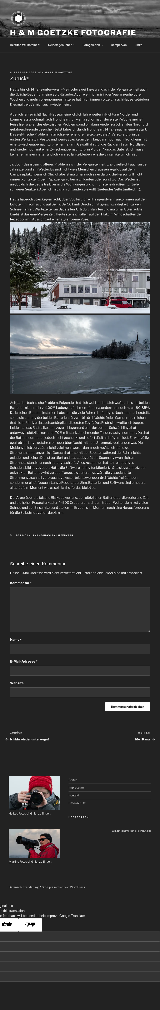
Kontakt (74, 795)
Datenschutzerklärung (24, 887)
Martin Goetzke (58, 72)
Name (16, 640)
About (73, 779)
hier (35, 813)
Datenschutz (77, 803)
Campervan (119, 45)
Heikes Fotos (17, 813)
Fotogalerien (93, 45)
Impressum (76, 787)
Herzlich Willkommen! (25, 45)
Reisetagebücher (62, 45)
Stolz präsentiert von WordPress (63, 887)
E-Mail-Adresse (24, 661)
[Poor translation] (30, 925)
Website (17, 683)
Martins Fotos (18, 861)
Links (138, 45)
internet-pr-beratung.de (138, 830)
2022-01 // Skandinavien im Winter (45, 535)
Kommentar (21, 583)
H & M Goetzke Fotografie (73, 32)
